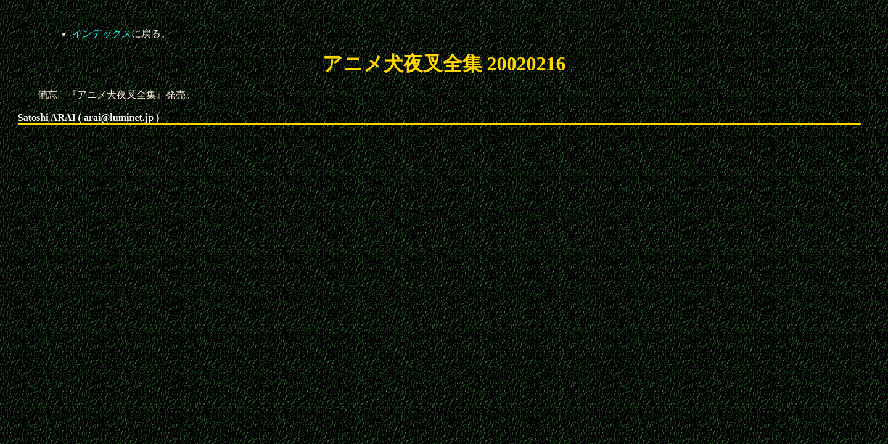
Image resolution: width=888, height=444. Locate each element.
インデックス (101, 33)
